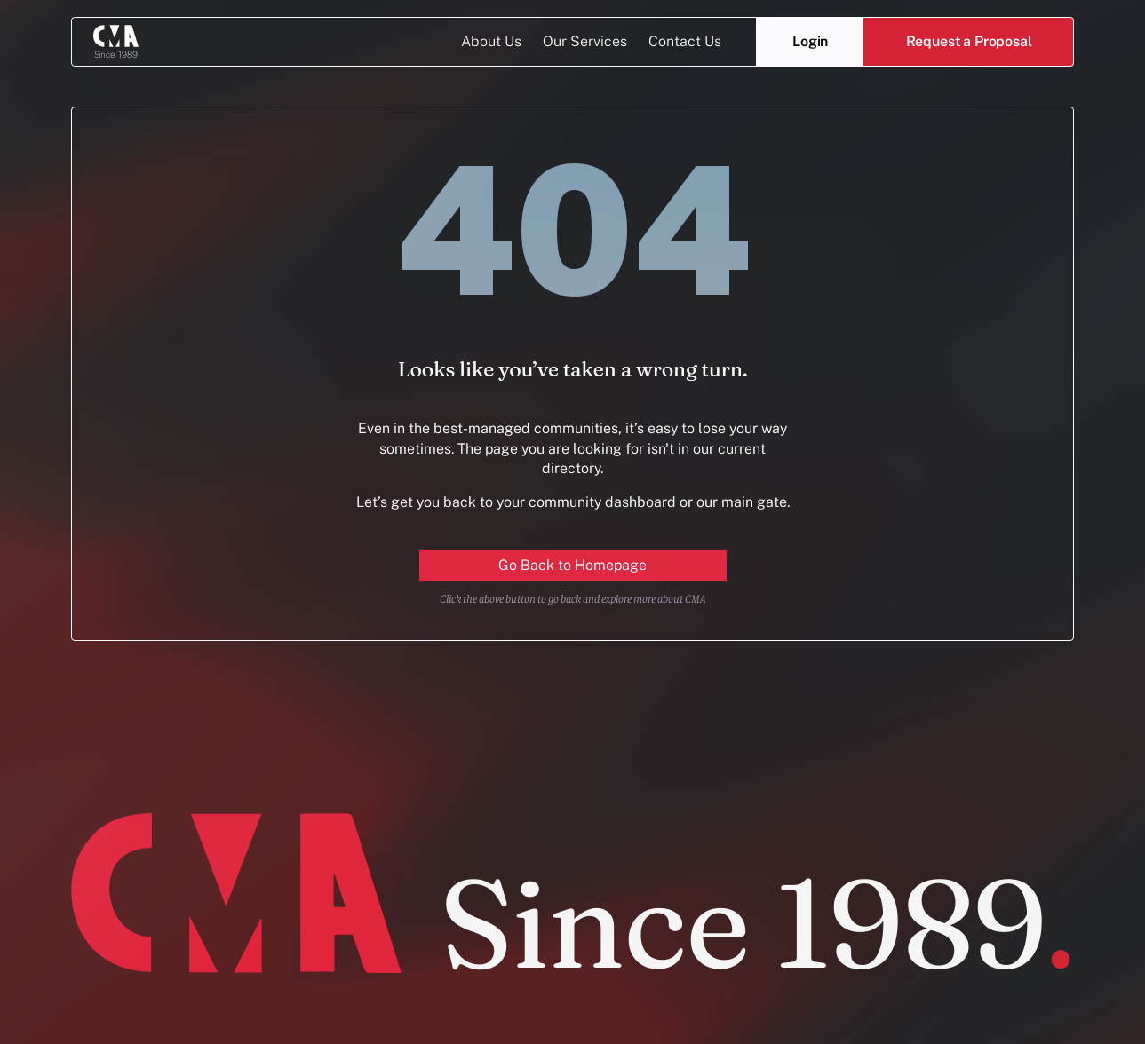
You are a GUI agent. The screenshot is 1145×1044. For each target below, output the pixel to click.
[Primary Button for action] (573, 565)
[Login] (810, 42)
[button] (968, 42)
